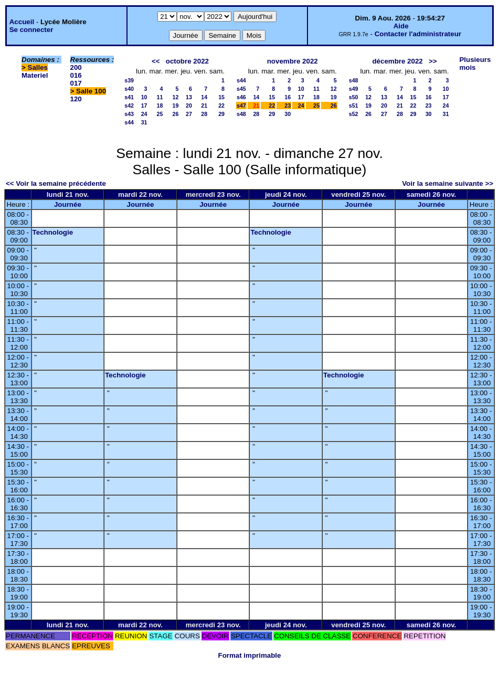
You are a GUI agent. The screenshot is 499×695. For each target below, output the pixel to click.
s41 (129, 97)
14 (204, 97)
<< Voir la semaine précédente (56, 183)
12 (176, 97)
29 (221, 114)
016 (76, 75)
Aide (401, 26)
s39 (129, 80)
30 (287, 114)
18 (160, 105)
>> (433, 61)
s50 (353, 97)
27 (189, 114)
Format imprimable (249, 655)
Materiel (35, 75)
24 (144, 114)
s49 (353, 89)
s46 (241, 97)
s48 (241, 114)
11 (160, 97)
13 (189, 97)
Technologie (53, 232)
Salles (38, 67)
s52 (353, 114)
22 (221, 105)
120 (76, 99)
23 (287, 105)
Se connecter (31, 30)
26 (176, 114)
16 (287, 97)
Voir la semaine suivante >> (447, 183)
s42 (129, 105)
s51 (353, 105)
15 (221, 97)
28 (204, 114)
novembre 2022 (292, 61)
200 (76, 67)
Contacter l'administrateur (418, 34)
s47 (241, 105)
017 (76, 83)
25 (160, 114)
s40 (129, 89)
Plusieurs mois (475, 63)
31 (144, 122)
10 (144, 97)
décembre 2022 (397, 61)
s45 (241, 89)
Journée (67, 204)
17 (144, 105)
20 (189, 105)
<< (156, 61)
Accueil (21, 22)
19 (176, 105)
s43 (129, 114)
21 (204, 105)
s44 (129, 122)
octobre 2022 (187, 61)
